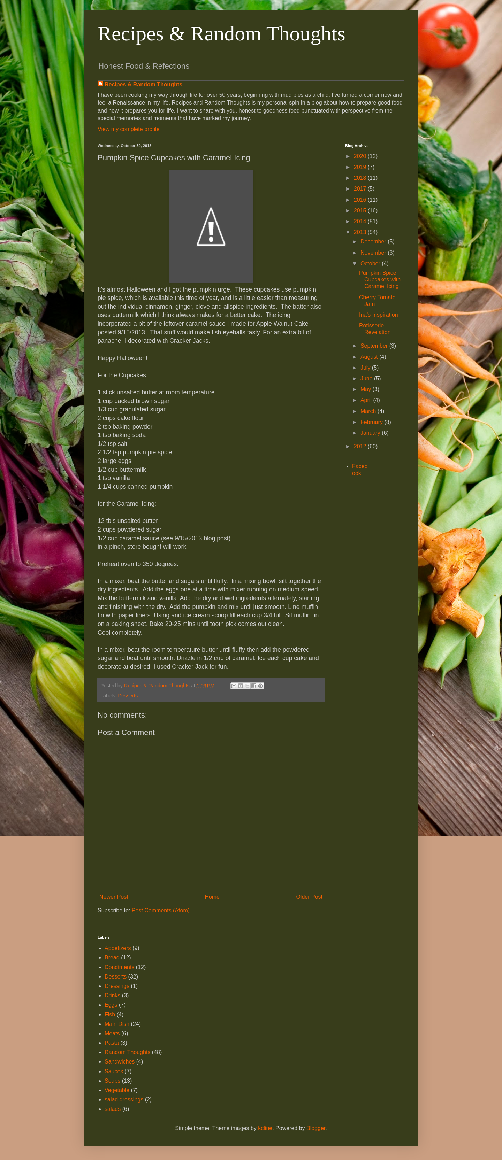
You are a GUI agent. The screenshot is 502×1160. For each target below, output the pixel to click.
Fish (110, 1015)
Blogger (315, 1128)
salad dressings (124, 1100)
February (372, 422)
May (366, 389)
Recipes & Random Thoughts (221, 33)
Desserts (128, 695)
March (369, 411)
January (371, 433)
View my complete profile (129, 129)
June (367, 378)
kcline (265, 1128)
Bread (112, 957)
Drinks (112, 995)
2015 (361, 211)
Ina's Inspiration (378, 315)
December (374, 242)
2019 (361, 167)
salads (113, 1109)
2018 (361, 178)
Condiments (119, 967)
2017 (361, 189)
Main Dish (117, 1024)
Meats (112, 1033)
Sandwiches (120, 1062)
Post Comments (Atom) (161, 910)
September (374, 346)
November (374, 253)
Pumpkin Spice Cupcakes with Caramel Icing (380, 279)
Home (212, 897)
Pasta (112, 1043)
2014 (361, 221)
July (366, 368)
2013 (361, 232)
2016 (361, 200)
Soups (112, 1081)
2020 (361, 156)
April (366, 400)
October (371, 263)
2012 (361, 446)
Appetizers (118, 948)
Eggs (111, 1005)
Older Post (309, 897)
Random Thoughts (127, 1052)
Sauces (114, 1071)
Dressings (117, 986)
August (369, 357)
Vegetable (117, 1090)
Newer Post (113, 897)
